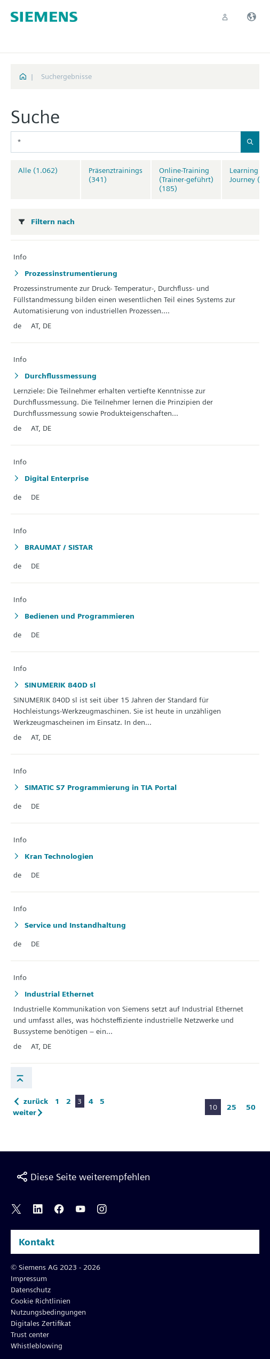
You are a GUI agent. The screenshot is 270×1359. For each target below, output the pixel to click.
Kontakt (36, 1241)
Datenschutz (31, 1289)
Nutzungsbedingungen (48, 1312)
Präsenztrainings (115, 175)
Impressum (29, 1278)
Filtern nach (53, 221)
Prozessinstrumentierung (69, 273)
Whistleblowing (36, 1345)
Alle (38, 170)
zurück (30, 1101)
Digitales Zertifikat (41, 1323)
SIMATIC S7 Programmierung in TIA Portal (99, 787)
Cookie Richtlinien (40, 1301)
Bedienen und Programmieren (78, 616)
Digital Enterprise (55, 478)
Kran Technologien (57, 856)
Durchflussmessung (59, 376)
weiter (30, 1112)
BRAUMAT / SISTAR (57, 547)
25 (231, 1107)
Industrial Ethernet (58, 994)
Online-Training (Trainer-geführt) (186, 179)
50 (251, 1107)
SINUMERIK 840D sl (59, 685)
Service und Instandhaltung (74, 925)
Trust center (30, 1334)
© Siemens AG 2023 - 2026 (55, 1267)
